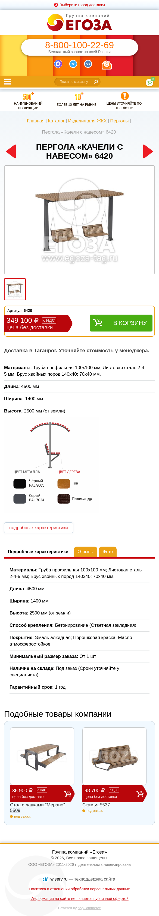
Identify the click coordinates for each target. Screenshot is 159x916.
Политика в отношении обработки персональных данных (79, 889)
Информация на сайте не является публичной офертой (79, 898)
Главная (36, 120)
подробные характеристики (38, 527)
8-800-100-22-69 (79, 45)
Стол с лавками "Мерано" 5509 (37, 807)
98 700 (110, 793)
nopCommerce (89, 908)
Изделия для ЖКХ (87, 120)
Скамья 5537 (96, 804)
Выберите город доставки (82, 5)
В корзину (130, 323)
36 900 (38, 793)
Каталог (56, 120)
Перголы (119, 120)
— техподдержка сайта (83, 879)
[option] (79, 220)
